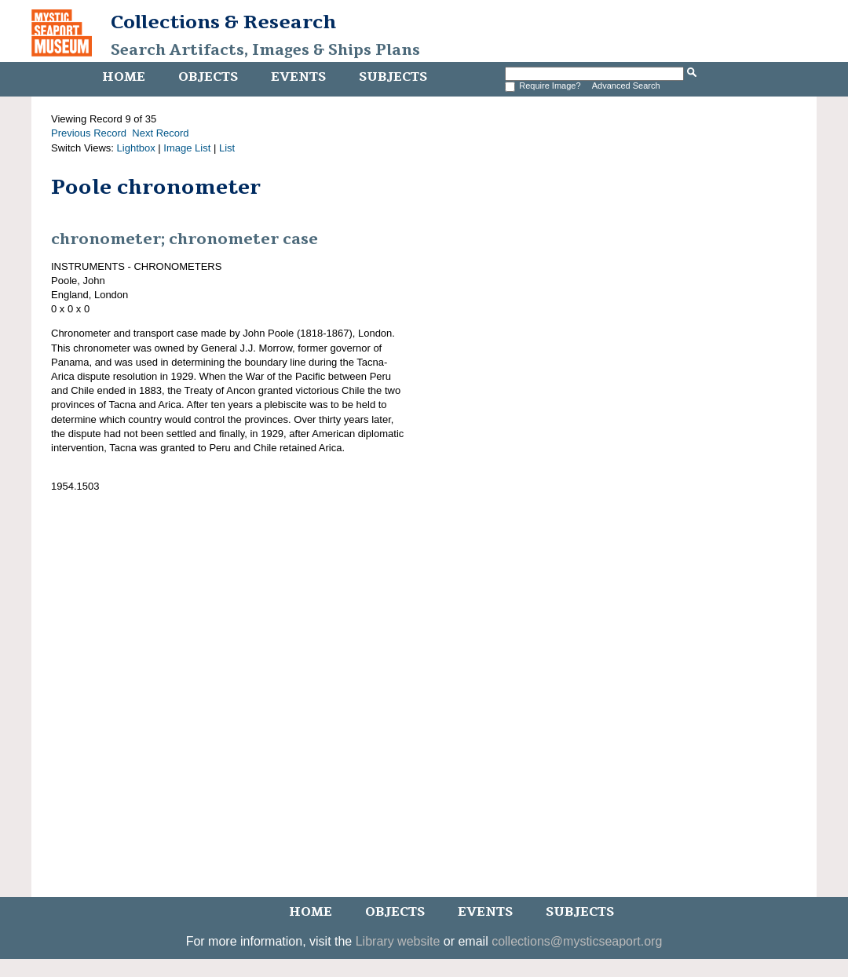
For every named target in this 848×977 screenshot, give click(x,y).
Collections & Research (223, 22)
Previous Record (88, 133)
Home (123, 77)
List (227, 148)
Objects (208, 77)
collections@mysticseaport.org (577, 941)
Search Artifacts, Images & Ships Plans (265, 50)
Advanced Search (626, 85)
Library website (398, 941)
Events (298, 77)
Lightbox (136, 148)
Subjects (393, 77)
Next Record (160, 133)
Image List (186, 148)
